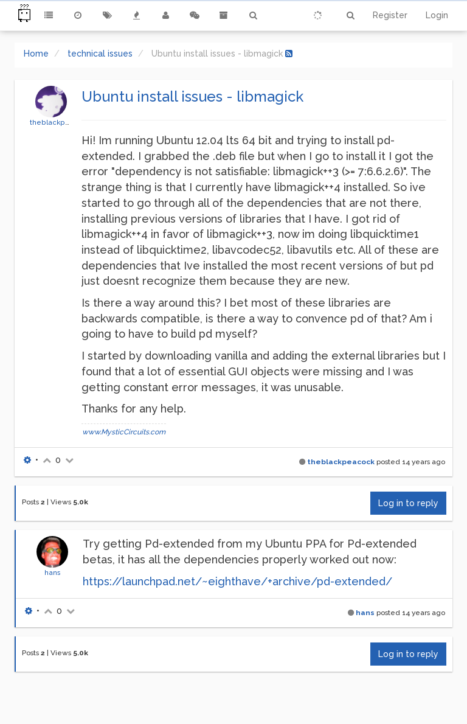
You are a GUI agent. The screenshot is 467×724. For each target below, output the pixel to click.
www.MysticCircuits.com (123, 432)
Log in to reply (408, 503)
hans (52, 572)
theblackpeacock (60, 122)
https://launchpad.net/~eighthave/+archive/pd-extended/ (237, 581)
